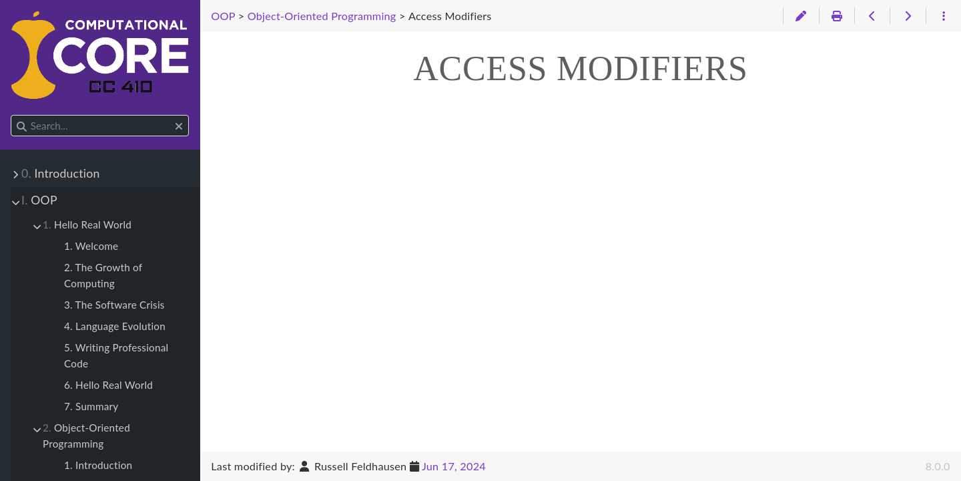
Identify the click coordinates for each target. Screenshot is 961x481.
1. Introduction (98, 465)
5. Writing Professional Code (116, 355)
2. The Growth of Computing (103, 275)
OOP (39, 200)
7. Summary (91, 406)
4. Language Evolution (115, 326)
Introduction (60, 173)
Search (11, 115)
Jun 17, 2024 (454, 466)
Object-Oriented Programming (86, 436)
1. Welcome (91, 246)
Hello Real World (87, 224)
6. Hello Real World (108, 385)
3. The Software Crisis (114, 305)
